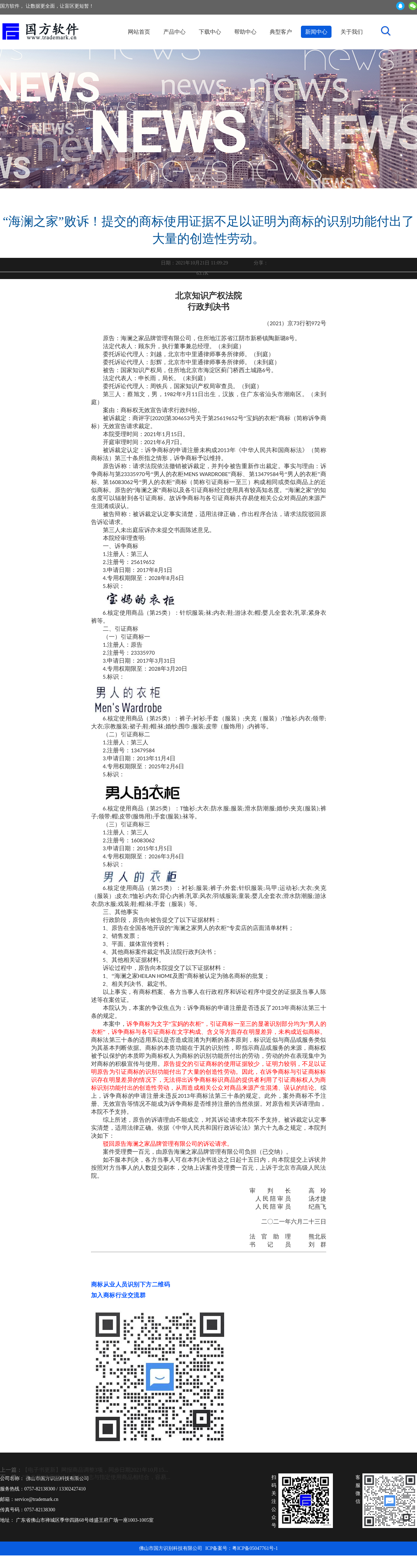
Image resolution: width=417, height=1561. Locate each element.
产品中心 (174, 32)
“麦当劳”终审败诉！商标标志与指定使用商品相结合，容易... (96, 1477)
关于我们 (352, 32)
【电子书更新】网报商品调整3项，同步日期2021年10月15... (95, 1470)
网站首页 (139, 32)
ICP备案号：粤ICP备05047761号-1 (241, 1548)
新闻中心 (316, 32)
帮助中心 (245, 32)
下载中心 (210, 32)
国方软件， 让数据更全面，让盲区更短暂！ (47, 6)
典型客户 (281, 32)
